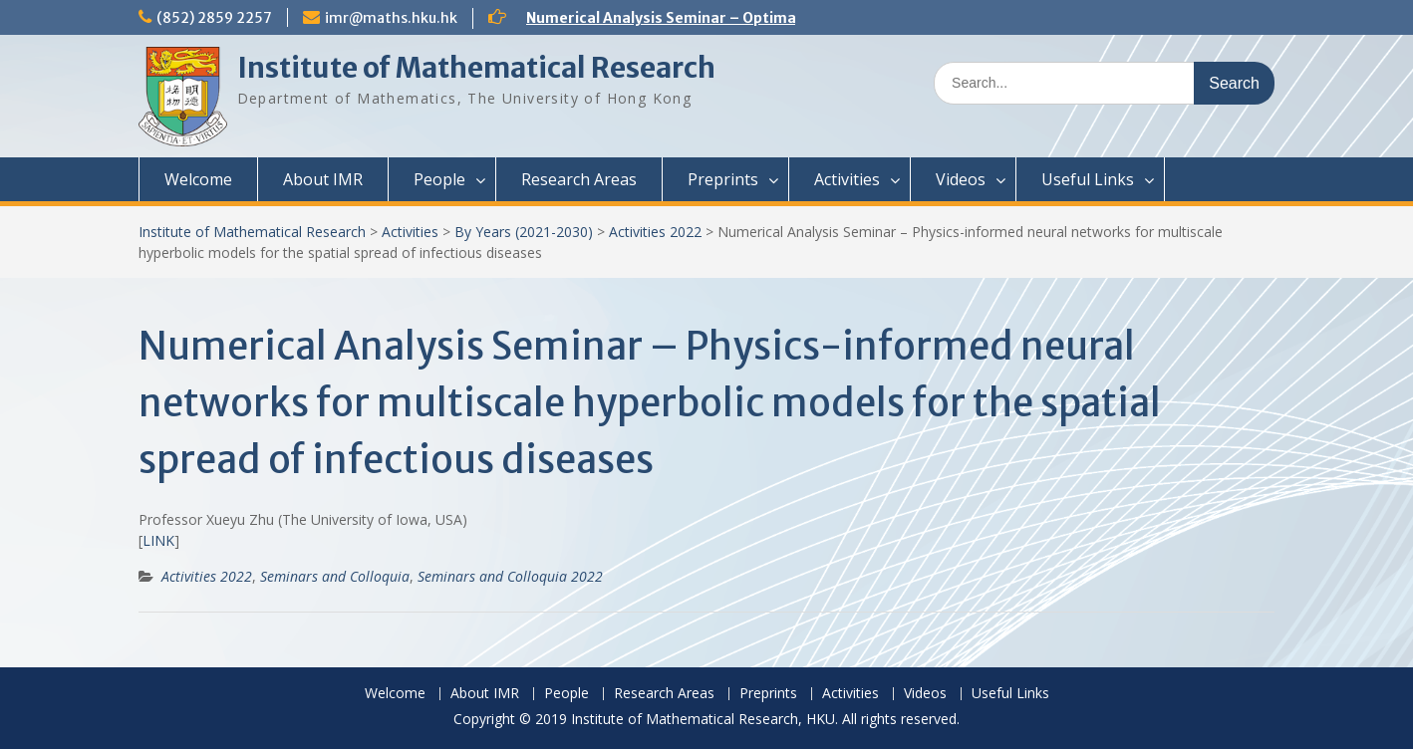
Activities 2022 (655, 231)
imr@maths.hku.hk (391, 18)
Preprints (723, 179)
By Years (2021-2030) (523, 231)
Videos (961, 179)
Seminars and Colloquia (335, 576)
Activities (847, 179)
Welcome (198, 179)
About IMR (323, 179)
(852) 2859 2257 (214, 18)
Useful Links (1087, 179)
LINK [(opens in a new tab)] (158, 540)
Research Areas (579, 179)
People (439, 179)
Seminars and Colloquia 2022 (510, 576)
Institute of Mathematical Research (476, 68)
